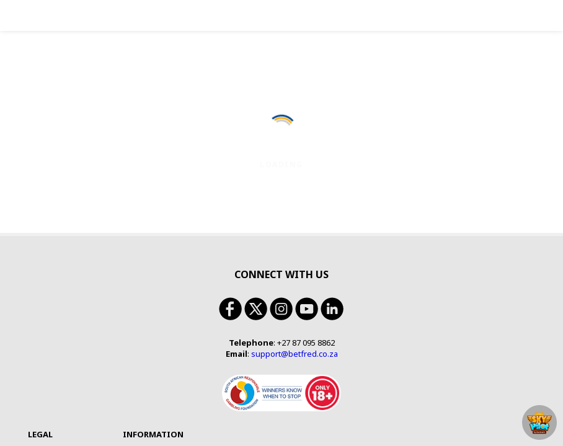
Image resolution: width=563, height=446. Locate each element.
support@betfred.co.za (294, 175)
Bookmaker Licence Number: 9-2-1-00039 (135, 364)
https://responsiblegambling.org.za (435, 373)
